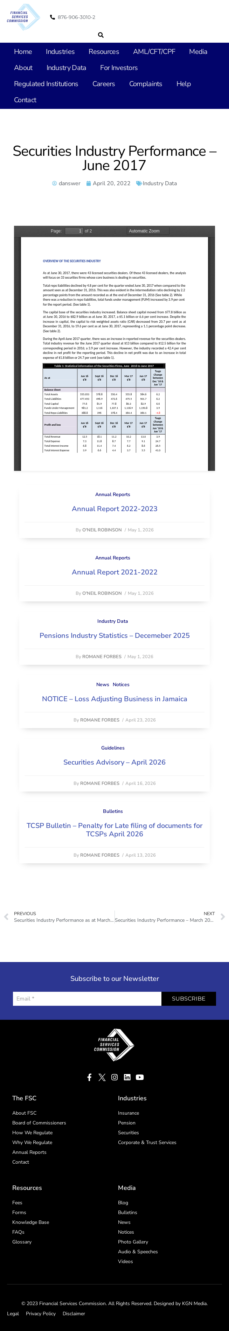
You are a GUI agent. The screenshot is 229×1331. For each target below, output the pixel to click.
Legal (13, 1313)
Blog (123, 1202)
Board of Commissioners (39, 1123)
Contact (25, 100)
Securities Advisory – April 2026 (114, 762)
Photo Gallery (133, 1242)
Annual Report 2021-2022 (115, 572)
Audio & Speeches (138, 1251)
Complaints (145, 84)
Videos (125, 1261)
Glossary (22, 1242)
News (102, 684)
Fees (17, 1202)
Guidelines (113, 748)
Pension (127, 1123)
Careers (103, 84)
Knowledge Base (30, 1222)
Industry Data (66, 67)
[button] (101, 35)
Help (183, 84)
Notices (121, 684)
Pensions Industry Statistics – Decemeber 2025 (115, 635)
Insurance (128, 1113)
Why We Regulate (32, 1142)
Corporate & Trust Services (147, 1142)
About (23, 67)
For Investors (119, 67)
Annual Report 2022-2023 (115, 509)
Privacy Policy (41, 1313)
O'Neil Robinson (102, 530)
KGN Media (194, 1303)
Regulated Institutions (46, 84)
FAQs (18, 1232)
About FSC (24, 1113)
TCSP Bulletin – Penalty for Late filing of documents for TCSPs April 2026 (114, 830)
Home (23, 51)
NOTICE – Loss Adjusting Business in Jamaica (114, 699)
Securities (128, 1132)
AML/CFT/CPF (154, 51)
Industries (60, 51)
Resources (104, 51)
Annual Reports (112, 494)
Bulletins (113, 811)
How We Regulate (32, 1132)
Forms (19, 1212)
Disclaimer (74, 1313)
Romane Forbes (102, 657)
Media (198, 51)
